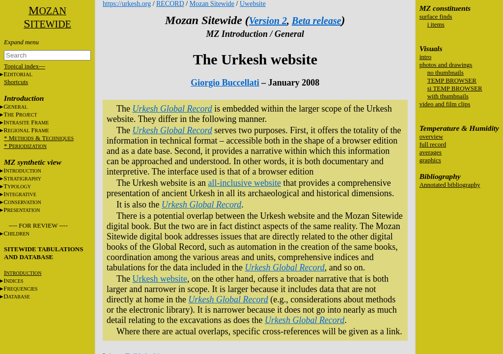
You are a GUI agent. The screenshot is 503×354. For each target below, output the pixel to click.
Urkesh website (159, 279)
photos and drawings (446, 64)
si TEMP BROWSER (454, 88)
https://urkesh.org (127, 3)
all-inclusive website (244, 183)
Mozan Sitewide (212, 3)
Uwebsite (253, 3)
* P (25, 145)
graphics (430, 160)
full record (433, 144)
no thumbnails (445, 72)
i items (436, 24)
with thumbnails (448, 96)
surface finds (435, 16)
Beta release (316, 20)
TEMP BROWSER (451, 80)
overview (431, 136)
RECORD (170, 3)
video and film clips (445, 104)
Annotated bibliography (449, 184)
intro (425, 56)
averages (430, 152)
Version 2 (268, 20)
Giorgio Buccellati (225, 83)
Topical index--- (24, 66)
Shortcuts (16, 82)
